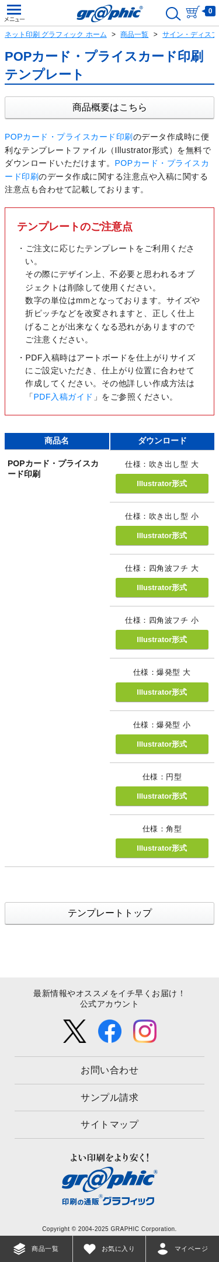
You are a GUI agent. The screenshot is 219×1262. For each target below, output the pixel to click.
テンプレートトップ (110, 913)
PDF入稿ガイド (63, 396)
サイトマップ (109, 1124)
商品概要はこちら (109, 107)
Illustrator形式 (162, 483)
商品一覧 (134, 34)
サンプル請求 (109, 1097)
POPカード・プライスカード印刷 (69, 136)
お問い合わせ (109, 1070)
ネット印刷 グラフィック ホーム (56, 34)
